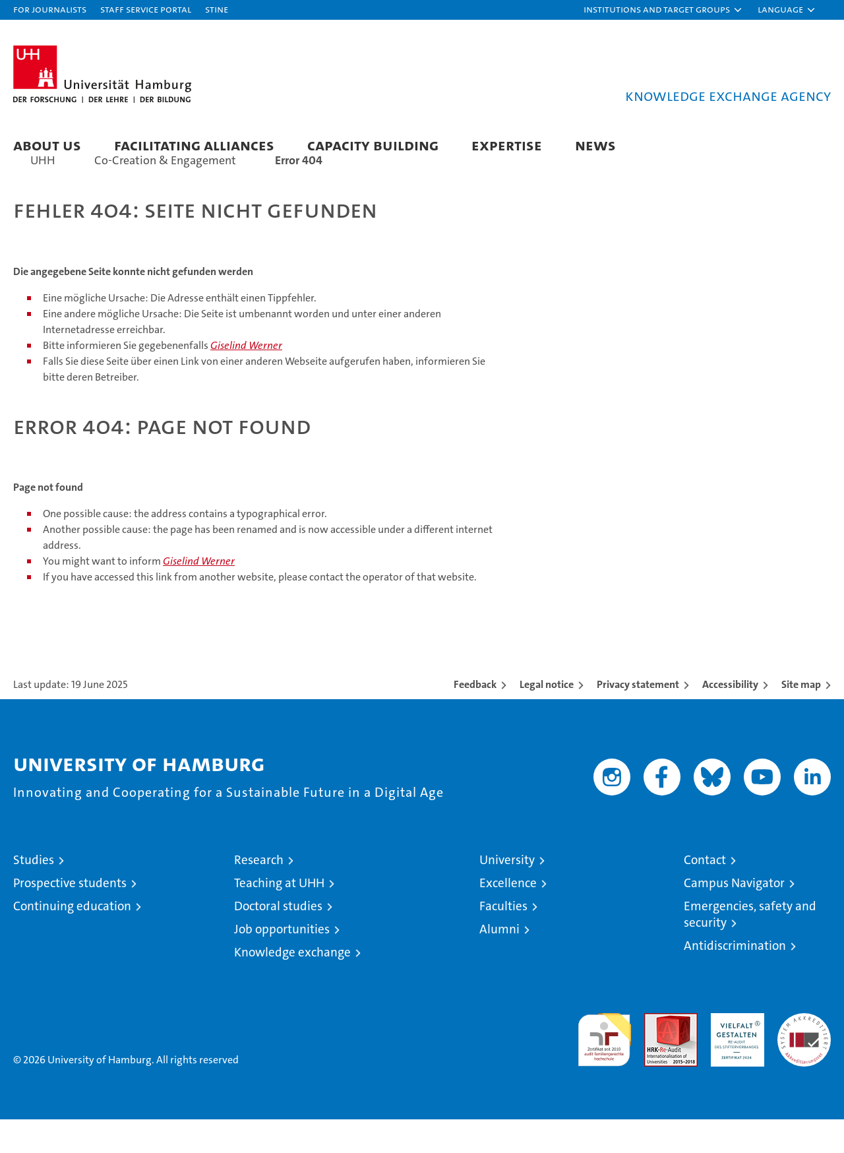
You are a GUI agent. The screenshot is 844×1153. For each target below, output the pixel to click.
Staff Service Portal (145, 9)
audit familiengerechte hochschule (604, 1067)
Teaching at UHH (279, 916)
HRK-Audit (734, 1054)
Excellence (508, 916)
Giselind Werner (246, 379)
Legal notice (547, 718)
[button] (663, 10)
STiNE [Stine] (216, 9)
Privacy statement (638, 718)
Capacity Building (372, 145)
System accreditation (804, 1061)
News (595, 145)
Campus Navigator (734, 916)
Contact (705, 893)
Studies (33, 893)
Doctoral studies (278, 939)
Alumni (499, 962)
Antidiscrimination (735, 979)
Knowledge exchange (292, 986)
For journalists (49, 9)
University (507, 893)
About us (47, 145)
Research (259, 893)
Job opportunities (282, 962)
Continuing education (72, 939)
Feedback (475, 718)
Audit (656, 1054)
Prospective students (70, 916)
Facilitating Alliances (194, 145)
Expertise (506, 145)
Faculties (503, 939)
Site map (801, 718)
